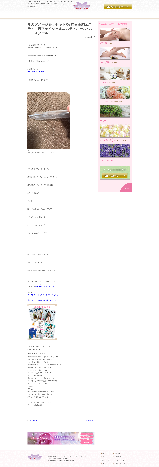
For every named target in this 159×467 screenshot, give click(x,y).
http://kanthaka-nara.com (35, 72)
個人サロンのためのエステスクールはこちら (42, 300)
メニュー (104, 456)
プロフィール (105, 460)
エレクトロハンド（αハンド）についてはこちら (43, 295)
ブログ (103, 463)
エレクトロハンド (118, 460)
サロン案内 (117, 456)
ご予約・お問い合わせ (119, 463)
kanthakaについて (118, 453)
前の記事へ (33, 420)
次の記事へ (89, 420)
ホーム (103, 453)
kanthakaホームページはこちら (45, 287)
